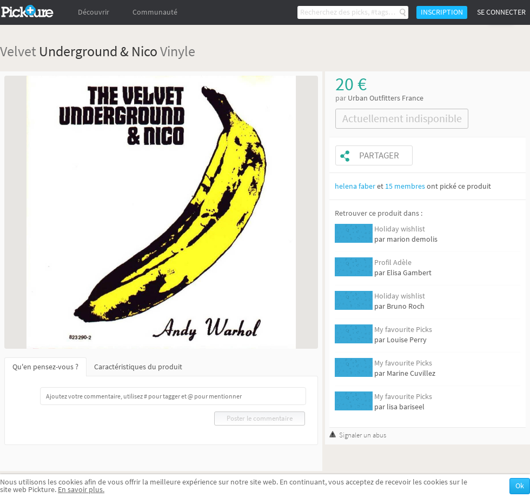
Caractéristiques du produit (138, 367)
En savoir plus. (81, 489)
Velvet (18, 51)
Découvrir (93, 12)
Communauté (154, 12)
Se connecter (501, 12)
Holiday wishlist (399, 229)
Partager (379, 155)
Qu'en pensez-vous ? (45, 367)
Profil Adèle (393, 262)
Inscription (442, 12)
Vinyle (177, 51)
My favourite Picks (403, 329)
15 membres (405, 186)
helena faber (355, 186)
